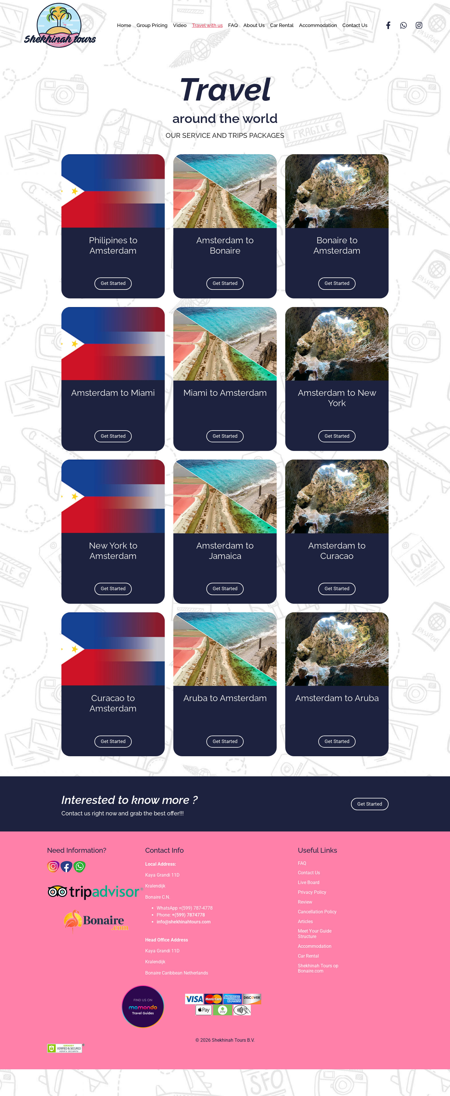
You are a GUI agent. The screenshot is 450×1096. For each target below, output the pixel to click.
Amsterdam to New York (337, 411)
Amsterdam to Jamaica (225, 571)
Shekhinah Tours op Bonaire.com (318, 996)
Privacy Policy (312, 920)
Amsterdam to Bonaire (225, 252)
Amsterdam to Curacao (337, 571)
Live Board (308, 910)
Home (124, 25)
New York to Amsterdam (113, 571)
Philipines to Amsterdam (113, 252)
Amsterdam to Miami (113, 406)
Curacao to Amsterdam (113, 730)
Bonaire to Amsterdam (336, 252)
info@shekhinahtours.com (184, 949)
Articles (305, 949)
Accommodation (318, 25)
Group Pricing (152, 25)
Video (180, 25)
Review (305, 929)
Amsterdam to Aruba (337, 725)
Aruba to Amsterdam (225, 725)
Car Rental (282, 25)
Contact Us (354, 25)
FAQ (233, 25)
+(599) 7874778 (188, 942)
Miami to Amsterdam (225, 406)
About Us (254, 25)
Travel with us (207, 25)
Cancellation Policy (317, 939)
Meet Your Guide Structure (314, 961)
